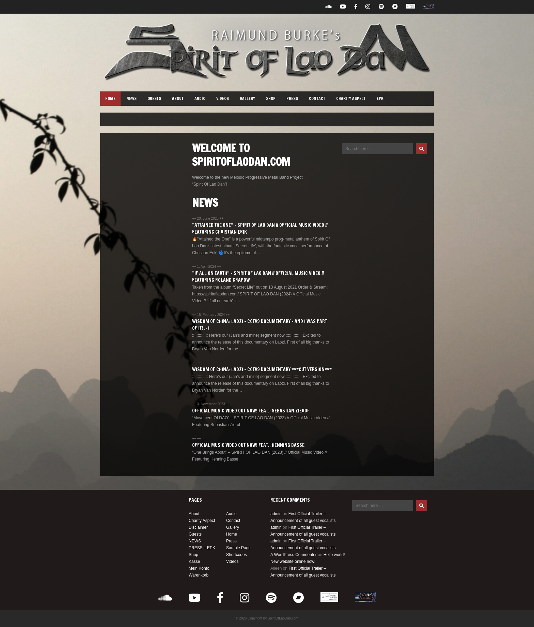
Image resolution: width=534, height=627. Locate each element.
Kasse (194, 561)
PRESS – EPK (202, 547)
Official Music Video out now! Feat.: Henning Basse (248, 445)
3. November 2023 (211, 404)
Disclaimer (198, 527)
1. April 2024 (207, 266)
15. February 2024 (211, 315)
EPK (380, 98)
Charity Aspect (351, 98)
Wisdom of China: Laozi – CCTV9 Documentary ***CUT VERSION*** (262, 369)
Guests (154, 98)
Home (110, 98)
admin (276, 513)
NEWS (131, 98)
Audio (199, 98)
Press (292, 98)
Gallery (247, 98)
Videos (222, 98)
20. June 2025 (208, 218)
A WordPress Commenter (293, 554)
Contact (317, 98)
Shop (271, 98)
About (178, 98)
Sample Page (238, 547)
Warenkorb (198, 575)
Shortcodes (236, 554)
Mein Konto (199, 568)
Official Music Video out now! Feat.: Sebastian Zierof (251, 410)
